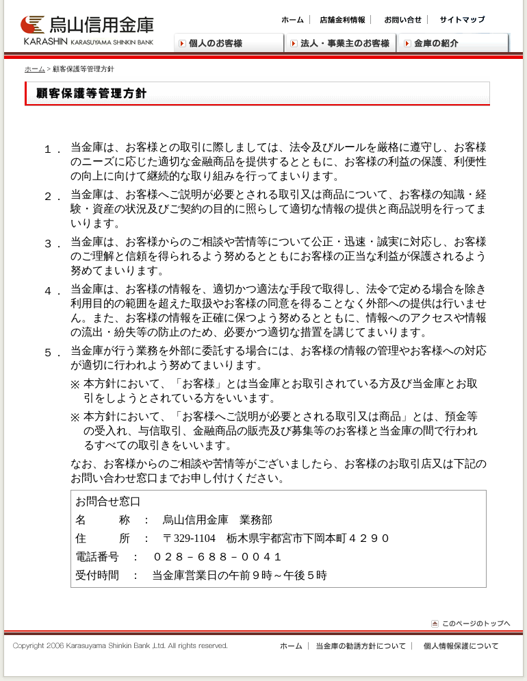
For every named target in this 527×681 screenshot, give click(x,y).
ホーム (35, 69)
